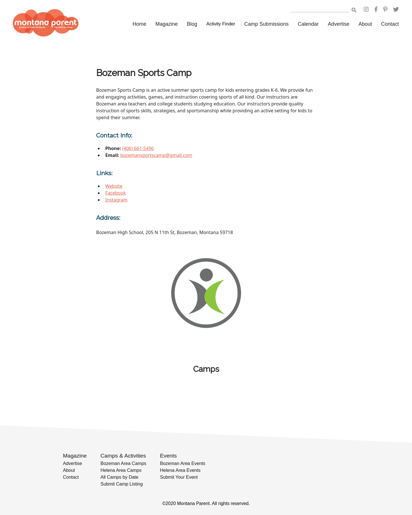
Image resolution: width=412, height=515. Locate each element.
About (365, 24)
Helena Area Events (180, 470)
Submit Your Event (179, 477)
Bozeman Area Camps (123, 463)
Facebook (115, 193)
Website (113, 186)
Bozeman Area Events (182, 463)
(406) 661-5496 (138, 148)
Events (168, 456)
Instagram (116, 200)
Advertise (338, 24)
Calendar (308, 24)
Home (139, 24)
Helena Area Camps (120, 470)
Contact (390, 24)
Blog (192, 24)
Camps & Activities (123, 456)
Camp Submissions (266, 24)
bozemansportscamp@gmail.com (156, 155)
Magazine (166, 24)
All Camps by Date (119, 477)
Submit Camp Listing (121, 484)
